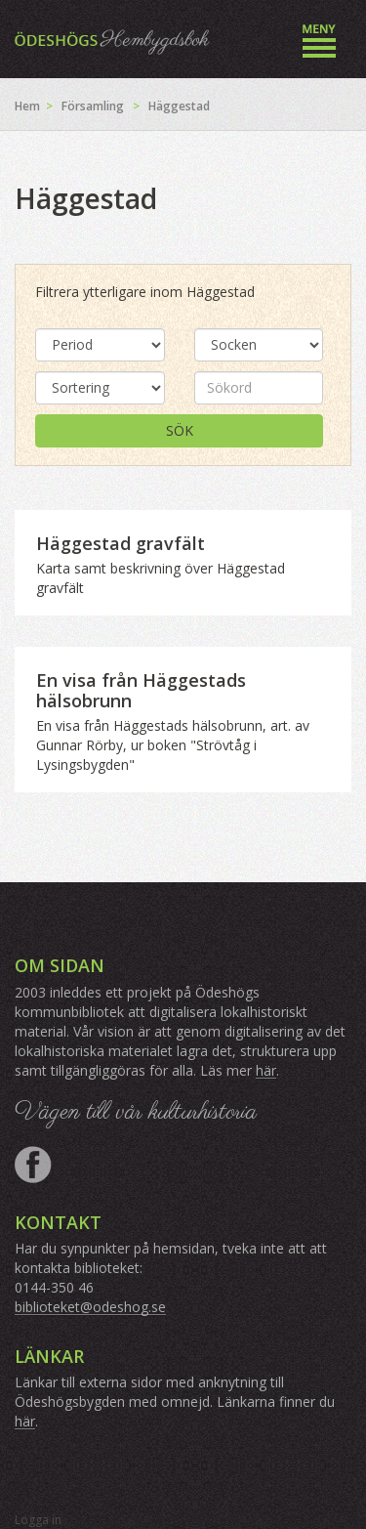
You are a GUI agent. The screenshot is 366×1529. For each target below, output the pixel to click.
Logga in (38, 1519)
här (266, 1070)
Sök (179, 430)
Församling (92, 106)
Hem (27, 106)
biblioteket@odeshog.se (90, 1306)
